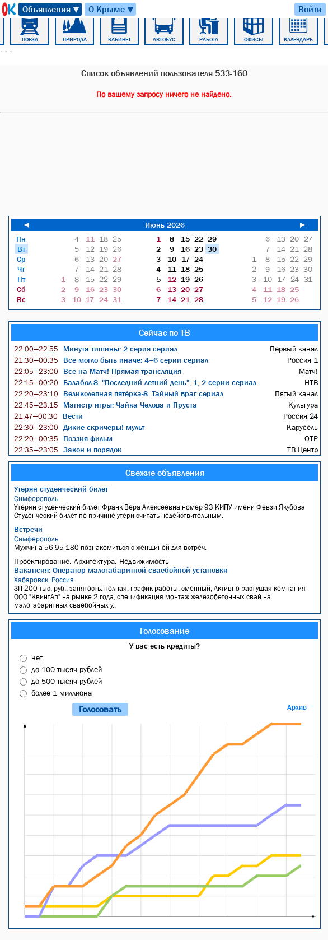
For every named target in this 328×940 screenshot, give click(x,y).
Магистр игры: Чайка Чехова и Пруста (105, 404)
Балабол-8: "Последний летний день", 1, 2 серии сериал (135, 382)
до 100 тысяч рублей (66, 669)
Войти (310, 9)
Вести (48, 415)
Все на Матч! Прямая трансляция (97, 371)
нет (37, 657)
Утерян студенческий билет (61, 488)
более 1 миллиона (61, 692)
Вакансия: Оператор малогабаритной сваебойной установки (121, 570)
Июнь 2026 (165, 224)
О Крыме (111, 9)
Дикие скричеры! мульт (79, 427)
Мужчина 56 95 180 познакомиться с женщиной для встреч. (166, 543)
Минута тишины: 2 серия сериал (95, 348)
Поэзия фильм (63, 438)
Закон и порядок (67, 449)
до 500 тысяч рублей (66, 681)
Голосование (164, 631)
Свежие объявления (164, 472)
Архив (297, 707)
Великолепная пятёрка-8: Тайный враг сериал (118, 393)
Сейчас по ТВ (164, 332)
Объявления (51, 9)
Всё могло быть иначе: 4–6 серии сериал (111, 359)
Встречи (28, 529)
